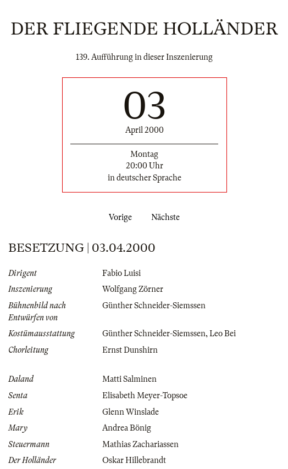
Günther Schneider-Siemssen (154, 305)
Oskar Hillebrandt (134, 460)
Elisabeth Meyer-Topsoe (144, 395)
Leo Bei (222, 333)
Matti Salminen (129, 379)
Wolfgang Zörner (132, 289)
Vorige (118, 217)
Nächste (167, 217)
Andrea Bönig (126, 427)
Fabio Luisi (121, 273)
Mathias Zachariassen (140, 444)
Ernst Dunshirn (130, 350)
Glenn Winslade (130, 412)
